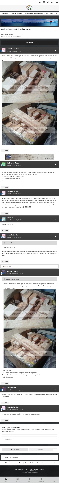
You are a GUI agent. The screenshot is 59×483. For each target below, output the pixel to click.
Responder (29, 42)
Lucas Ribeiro (11, 387)
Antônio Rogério (12, 271)
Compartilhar (15, 449)
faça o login (48, 429)
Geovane (10, 218)
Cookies (42, 469)
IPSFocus (24, 469)
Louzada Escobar (8, 34)
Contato (36, 469)
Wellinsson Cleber (13, 163)
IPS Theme (18, 469)
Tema (31, 469)
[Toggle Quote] (4, 243)
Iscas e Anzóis (17, 36)
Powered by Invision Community (29, 472)
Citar (6, 150)
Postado (14, 51)
